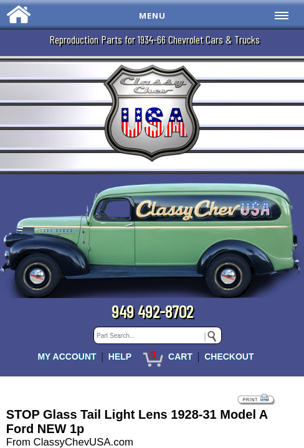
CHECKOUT (229, 357)
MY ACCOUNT (66, 357)
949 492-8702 (152, 311)
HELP (119, 357)
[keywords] (157, 335)
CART (180, 357)
